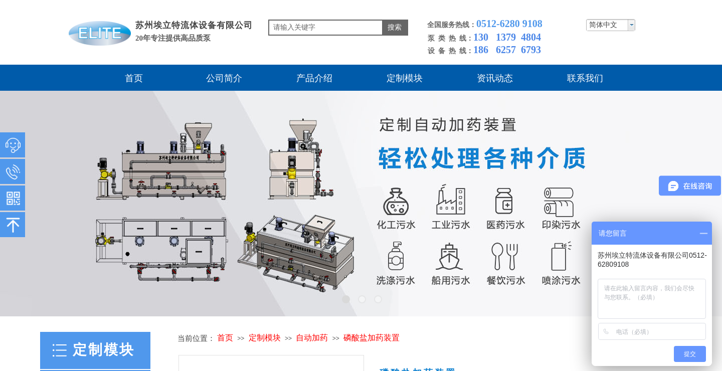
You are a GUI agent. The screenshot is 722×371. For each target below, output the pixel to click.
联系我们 (585, 78)
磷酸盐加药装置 (371, 337)
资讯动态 (495, 78)
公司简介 (224, 78)
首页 (134, 78)
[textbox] (325, 27)
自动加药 (312, 337)
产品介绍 (314, 78)
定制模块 (405, 78)
